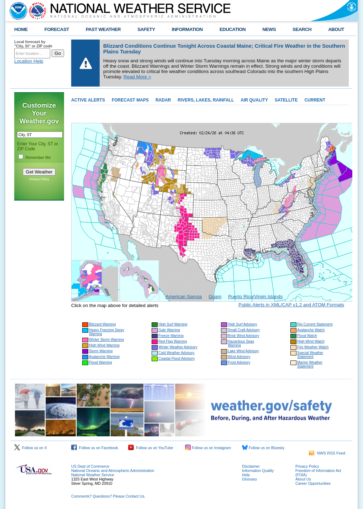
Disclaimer (251, 466)
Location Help (28, 61)
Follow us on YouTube (150, 448)
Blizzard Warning (102, 324)
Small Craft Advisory (244, 330)
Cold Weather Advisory (176, 353)
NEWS (269, 29)
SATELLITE (286, 100)
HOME (21, 29)
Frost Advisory (239, 362)
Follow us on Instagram (208, 448)
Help (246, 475)
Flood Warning (100, 362)
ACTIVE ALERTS (88, 100)
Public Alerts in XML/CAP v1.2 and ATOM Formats (291, 304)
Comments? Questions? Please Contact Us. (108, 496)
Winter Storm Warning (106, 340)
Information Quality (258, 470)
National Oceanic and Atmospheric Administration (112, 470)
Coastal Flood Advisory (176, 358)
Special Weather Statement (310, 355)
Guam (215, 296)
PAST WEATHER (103, 29)
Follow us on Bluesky (263, 448)
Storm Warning (100, 351)
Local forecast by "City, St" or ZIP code (33, 44)
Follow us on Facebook (94, 448)
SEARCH (302, 29)
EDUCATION (233, 29)
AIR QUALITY (254, 100)
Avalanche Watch (311, 330)
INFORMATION (187, 29)
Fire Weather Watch (312, 347)
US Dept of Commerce (90, 466)
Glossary (249, 479)
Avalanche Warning (104, 357)
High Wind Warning (104, 345)
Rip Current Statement (315, 324)
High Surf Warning (172, 324)
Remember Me (38, 157)
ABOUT (336, 29)
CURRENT (314, 100)
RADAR (163, 100)
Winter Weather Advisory (178, 347)
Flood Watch (307, 336)
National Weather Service (92, 475)
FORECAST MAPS (130, 100)
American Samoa (183, 296)
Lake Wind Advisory (243, 351)
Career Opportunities (313, 483)
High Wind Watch (311, 341)
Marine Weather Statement (309, 364)
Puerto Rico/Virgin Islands (255, 296)
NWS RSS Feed (327, 453)
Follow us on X (30, 448)
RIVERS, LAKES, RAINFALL (206, 100)
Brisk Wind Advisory (243, 336)
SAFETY (146, 29)
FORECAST (56, 29)
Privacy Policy (39, 179)
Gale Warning (169, 330)
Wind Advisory (239, 357)
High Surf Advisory (242, 324)
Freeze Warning (171, 336)
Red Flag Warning (172, 341)
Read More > (137, 76)
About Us (303, 479)
